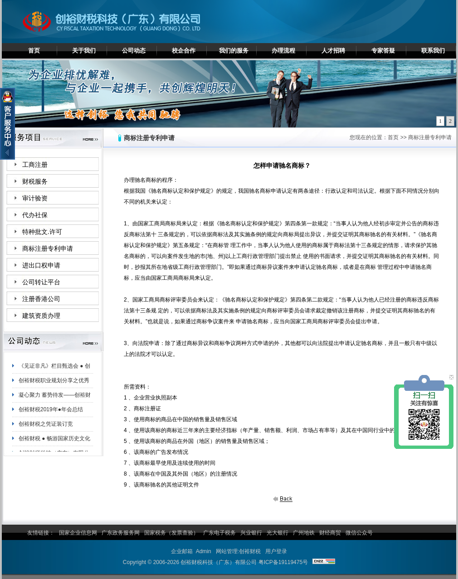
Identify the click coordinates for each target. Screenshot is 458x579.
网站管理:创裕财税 (238, 551)
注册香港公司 (41, 299)
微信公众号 (359, 533)
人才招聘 (333, 50)
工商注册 (35, 164)
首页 (34, 50)
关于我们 (84, 50)
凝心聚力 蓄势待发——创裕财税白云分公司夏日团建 (55, 399)
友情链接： (40, 533)
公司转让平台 (41, 282)
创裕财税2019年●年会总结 (51, 412)
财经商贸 (330, 533)
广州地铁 (304, 533)
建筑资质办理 (41, 315)
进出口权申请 (41, 265)
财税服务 (35, 181)
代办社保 (35, 215)
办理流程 (283, 50)
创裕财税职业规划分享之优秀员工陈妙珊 (54, 385)
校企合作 (183, 50)
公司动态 (134, 50)
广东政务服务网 (121, 533)
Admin (203, 551)
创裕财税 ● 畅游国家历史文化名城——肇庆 (54, 443)
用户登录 (276, 551)
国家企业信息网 (78, 533)
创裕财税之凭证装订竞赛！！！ (46, 428)
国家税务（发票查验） (171, 533)
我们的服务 (233, 50)
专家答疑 (383, 50)
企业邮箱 (182, 551)
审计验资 (35, 198)
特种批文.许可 (42, 232)
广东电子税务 (219, 533)
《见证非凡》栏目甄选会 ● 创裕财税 (54, 370)
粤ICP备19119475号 (283, 562)
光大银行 (277, 533)
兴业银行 (251, 533)
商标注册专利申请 (47, 248)
